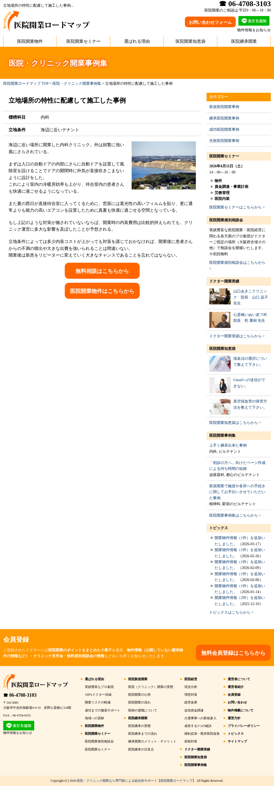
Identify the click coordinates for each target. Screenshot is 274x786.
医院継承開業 (244, 41)
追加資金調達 (194, 710)
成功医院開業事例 (224, 129)
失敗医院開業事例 (224, 141)
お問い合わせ (237, 702)
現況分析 (190, 687)
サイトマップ (237, 741)
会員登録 (234, 694)
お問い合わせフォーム (210, 22)
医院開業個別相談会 (226, 220)
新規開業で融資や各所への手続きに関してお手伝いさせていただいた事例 (237, 492)
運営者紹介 (236, 687)
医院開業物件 (30, 41)
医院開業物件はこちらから (102, 291)
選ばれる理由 (137, 41)
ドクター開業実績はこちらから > (237, 336)
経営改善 (190, 702)
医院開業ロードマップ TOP (25, 84)
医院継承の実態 (139, 726)
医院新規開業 (137, 679)
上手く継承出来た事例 (228, 445)
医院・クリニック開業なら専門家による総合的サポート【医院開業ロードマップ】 (136, 781)
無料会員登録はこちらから (233, 653)
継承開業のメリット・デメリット (152, 741)
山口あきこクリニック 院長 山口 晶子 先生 (250, 297)
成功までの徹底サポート (102, 710)
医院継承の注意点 (141, 749)
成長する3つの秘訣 (198, 726)
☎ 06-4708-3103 (20, 695)
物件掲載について (240, 710)
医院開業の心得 (139, 694)
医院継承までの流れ (142, 733)
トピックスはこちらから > (231, 612)
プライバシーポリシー (244, 726)
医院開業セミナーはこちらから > (237, 207)
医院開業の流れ (139, 702)
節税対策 (190, 741)
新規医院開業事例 (224, 107)
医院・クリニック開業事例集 (76, 84)
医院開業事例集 (222, 435)
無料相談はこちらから (102, 271)
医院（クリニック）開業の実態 (150, 687)
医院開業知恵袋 (191, 41)
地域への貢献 (94, 718)
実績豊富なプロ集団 (99, 687)
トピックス (218, 528)
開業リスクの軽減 (98, 702)
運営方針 (234, 718)
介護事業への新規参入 (200, 718)
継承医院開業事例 (224, 118)
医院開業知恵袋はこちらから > (235, 423)
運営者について (239, 679)
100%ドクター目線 (98, 694)
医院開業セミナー (83, 41)
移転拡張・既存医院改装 (202, 733)
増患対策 (190, 694)
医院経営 (190, 679)
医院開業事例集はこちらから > (235, 515)
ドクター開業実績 (224, 281)
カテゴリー (218, 97)
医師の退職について (142, 710)
